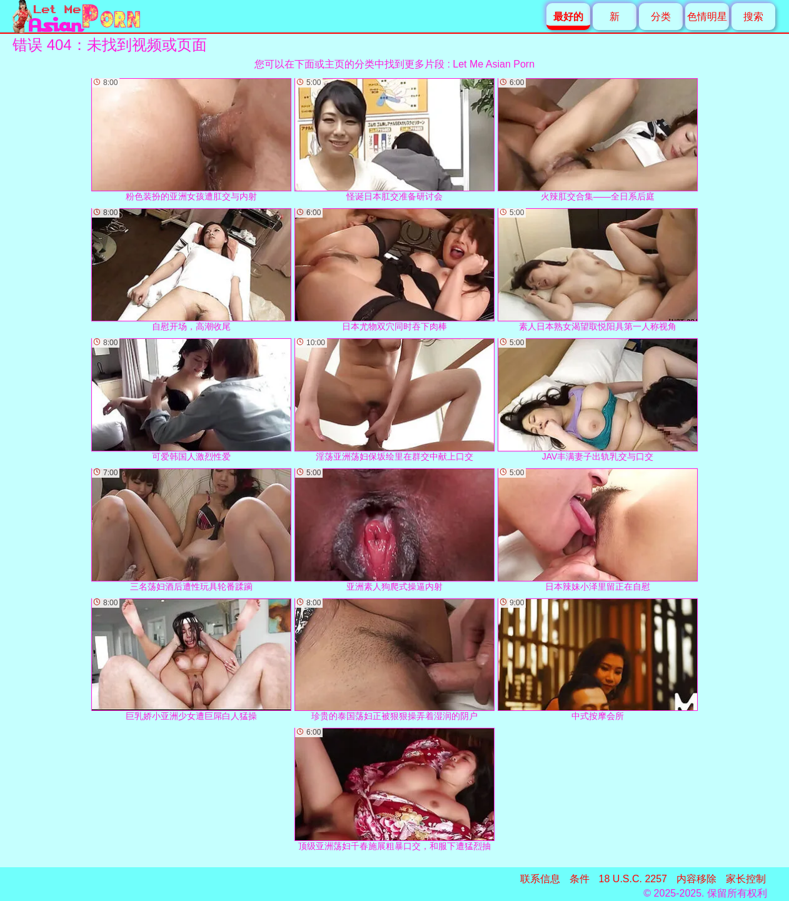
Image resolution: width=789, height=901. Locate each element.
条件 (580, 878)
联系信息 (540, 878)
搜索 (753, 16)
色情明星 (707, 16)
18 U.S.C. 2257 (633, 878)
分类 (661, 16)
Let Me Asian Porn (494, 64)
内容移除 (696, 878)
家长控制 (746, 878)
